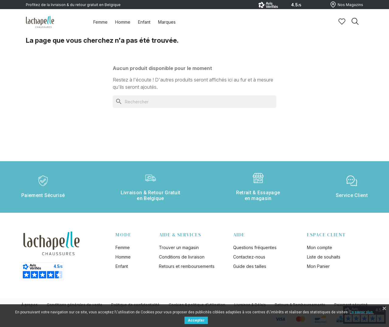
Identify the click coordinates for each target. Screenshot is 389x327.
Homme (122, 22)
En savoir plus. (361, 312)
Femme (100, 22)
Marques (167, 22)
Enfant (144, 22)
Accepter (196, 320)
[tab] (100, 22)
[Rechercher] (194, 101)
